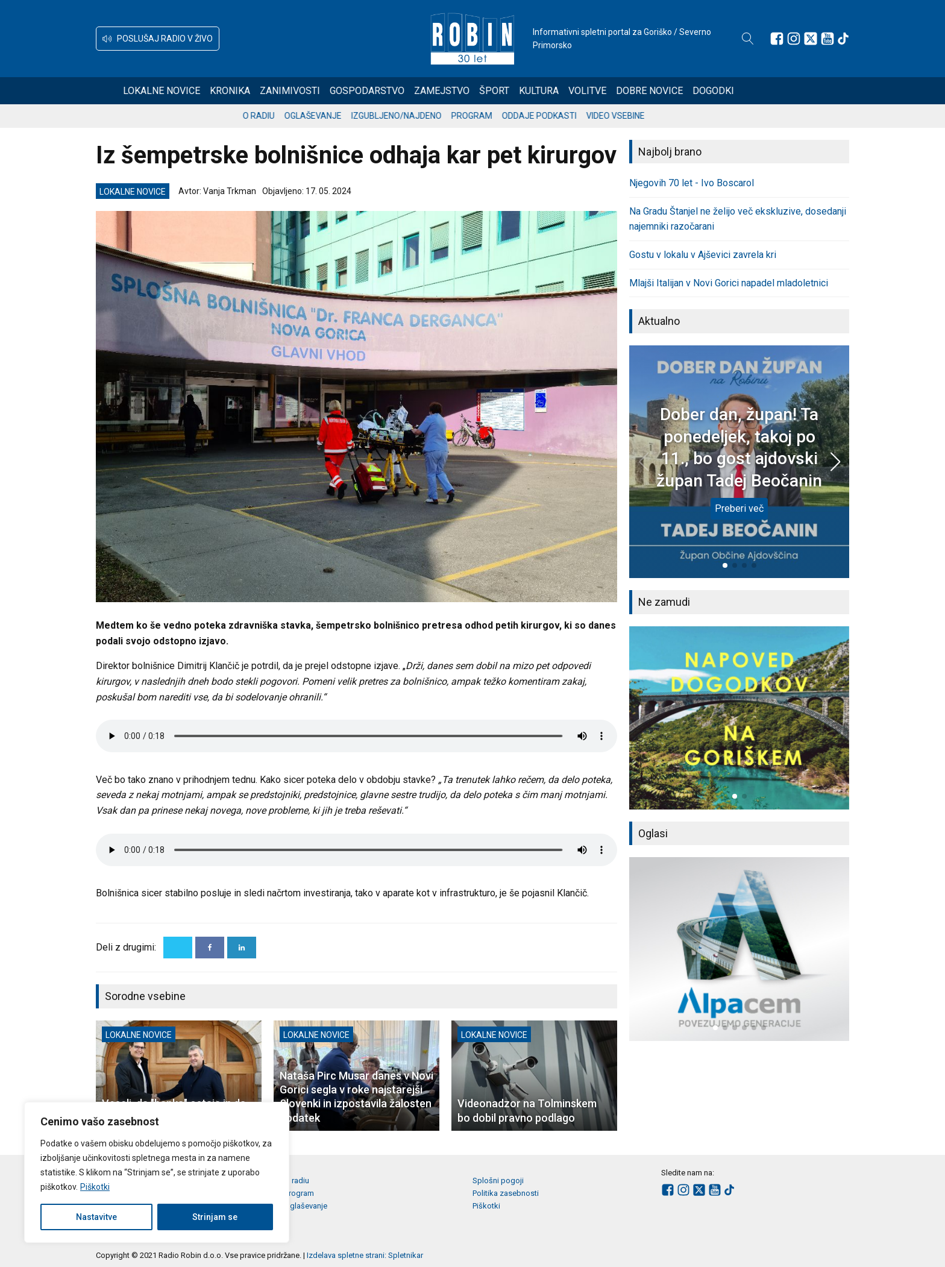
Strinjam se (214, 1217)
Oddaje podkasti (568, 116)
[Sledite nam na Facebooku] (777, 38)
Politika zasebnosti (505, 1193)
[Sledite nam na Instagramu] (793, 38)
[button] (157, 39)
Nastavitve (96, 1217)
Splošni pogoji (498, 1180)
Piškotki (95, 1187)
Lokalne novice (205, 90)
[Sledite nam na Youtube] (827, 38)
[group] (739, 718)
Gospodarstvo (411, 90)
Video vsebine (644, 116)
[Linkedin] (241, 947)
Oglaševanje (342, 116)
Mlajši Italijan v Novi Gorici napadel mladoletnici (728, 283)
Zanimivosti (334, 90)
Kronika (274, 90)
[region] (156, 1172)
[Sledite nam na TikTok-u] (843, 39)
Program (500, 116)
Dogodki (757, 90)
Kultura (583, 90)
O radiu (288, 116)
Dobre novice (693, 90)
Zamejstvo (485, 90)
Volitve (631, 90)
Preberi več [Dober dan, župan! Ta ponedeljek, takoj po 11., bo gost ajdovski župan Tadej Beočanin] (739, 508)
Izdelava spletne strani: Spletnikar (365, 1255)
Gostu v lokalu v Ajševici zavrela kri (702, 254)
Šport (538, 90)
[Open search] (748, 38)
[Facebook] (209, 947)
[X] (177, 947)
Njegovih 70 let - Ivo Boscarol (691, 183)
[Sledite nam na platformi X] (810, 38)
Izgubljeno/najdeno (425, 116)
